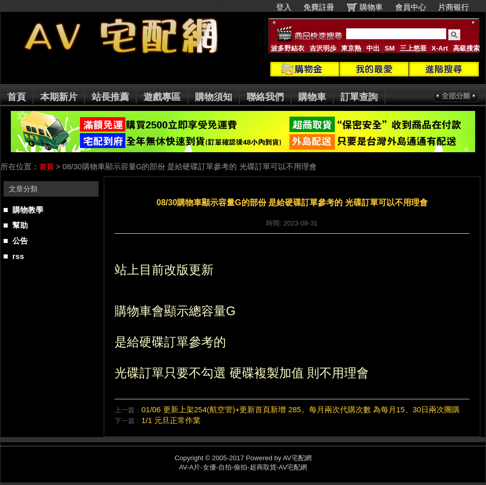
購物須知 (213, 97)
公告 (20, 240)
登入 (283, 7)
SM (390, 48)
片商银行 (458, 7)
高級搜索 (466, 48)
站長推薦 (110, 97)
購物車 (371, 7)
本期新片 (58, 97)
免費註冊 (318, 7)
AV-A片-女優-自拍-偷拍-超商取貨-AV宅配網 (243, 467)
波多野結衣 (287, 48)
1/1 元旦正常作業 (171, 420)
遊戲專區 (162, 97)
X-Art (439, 48)
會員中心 (410, 7)
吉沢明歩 (323, 48)
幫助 (20, 225)
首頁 (16, 97)
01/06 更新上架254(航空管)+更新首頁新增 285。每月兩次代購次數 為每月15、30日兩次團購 (300, 409)
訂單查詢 (359, 97)
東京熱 (351, 48)
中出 (373, 48)
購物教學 (27, 209)
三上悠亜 (413, 48)
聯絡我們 (265, 97)
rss (18, 256)
